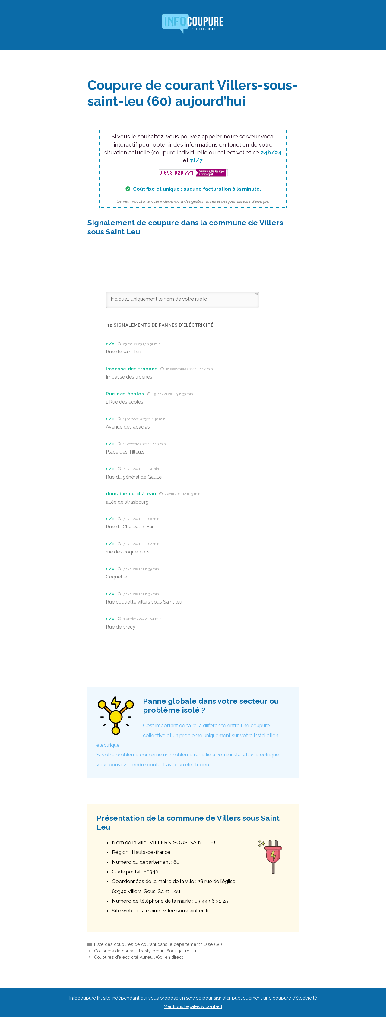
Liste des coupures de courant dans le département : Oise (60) (158, 944)
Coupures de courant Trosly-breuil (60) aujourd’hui (145, 950)
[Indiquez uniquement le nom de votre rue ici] (182, 300)
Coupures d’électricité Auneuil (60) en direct (138, 957)
